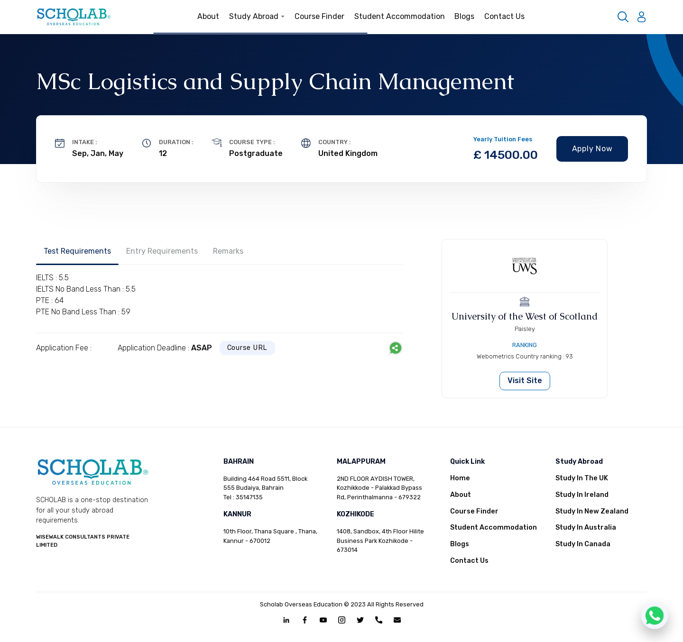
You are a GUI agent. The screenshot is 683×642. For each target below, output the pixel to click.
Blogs (464, 16)
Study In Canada (582, 544)
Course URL (247, 348)
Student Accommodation (399, 16)
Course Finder (319, 16)
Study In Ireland (582, 495)
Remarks (228, 251)
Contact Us (504, 16)
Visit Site (525, 380)
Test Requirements (77, 251)
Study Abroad (257, 16)
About (208, 16)
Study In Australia (585, 527)
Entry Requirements (162, 251)
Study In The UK (581, 478)
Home (460, 478)
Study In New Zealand (591, 511)
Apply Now (592, 148)
